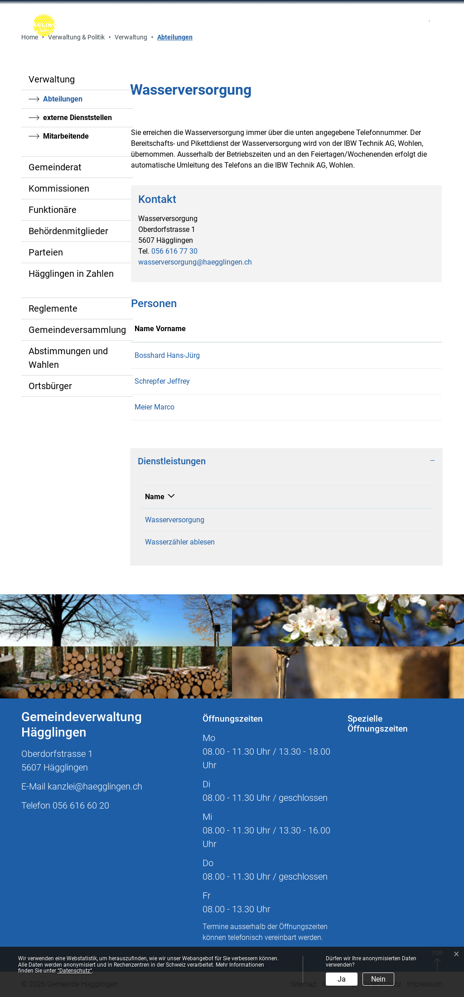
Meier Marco (154, 407)
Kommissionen (59, 188)
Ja (342, 979)
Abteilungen (68, 101)
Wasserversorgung (174, 519)
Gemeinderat (55, 167)
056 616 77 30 (174, 251)
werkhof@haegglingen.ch (334, 355)
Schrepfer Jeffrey (162, 381)
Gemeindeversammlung (77, 329)
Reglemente (53, 308)
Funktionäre (53, 209)
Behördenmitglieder (68, 231)
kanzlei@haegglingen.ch (95, 786)
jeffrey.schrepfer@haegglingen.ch (347, 381)
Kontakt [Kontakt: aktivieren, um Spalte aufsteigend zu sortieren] (306, 328)
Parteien (46, 252)
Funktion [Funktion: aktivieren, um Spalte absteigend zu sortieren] (245, 328)
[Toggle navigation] (338, 25)
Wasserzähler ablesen (180, 542)
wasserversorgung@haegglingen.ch (195, 262)
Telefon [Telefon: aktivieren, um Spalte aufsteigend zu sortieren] (370, 496)
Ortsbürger (50, 385)
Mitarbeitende (66, 136)
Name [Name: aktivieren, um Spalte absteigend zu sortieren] (154, 496)
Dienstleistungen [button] (172, 461)
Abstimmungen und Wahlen (68, 358)
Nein (378, 979)
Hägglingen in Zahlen (71, 273)
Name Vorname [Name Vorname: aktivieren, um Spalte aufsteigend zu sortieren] (160, 328)
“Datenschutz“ (75, 971)
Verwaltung (52, 79)
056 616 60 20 (81, 805)
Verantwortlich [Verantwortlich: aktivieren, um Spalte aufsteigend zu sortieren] (283, 496)
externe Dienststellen (77, 117)
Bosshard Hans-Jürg (167, 355)
